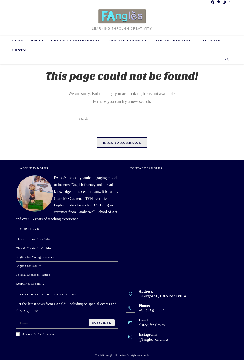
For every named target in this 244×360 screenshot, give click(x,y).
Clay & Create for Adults (33, 239)
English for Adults (28, 266)
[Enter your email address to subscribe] (67, 323)
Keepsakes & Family (30, 283)
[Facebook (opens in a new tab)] (213, 2)
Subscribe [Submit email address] (101, 322)
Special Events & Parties (33, 274)
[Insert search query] (122, 118)
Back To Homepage (122, 142)
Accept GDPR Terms (35, 334)
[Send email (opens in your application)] (229, 2)
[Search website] (227, 60)
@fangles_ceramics (154, 339)
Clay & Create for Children (34, 248)
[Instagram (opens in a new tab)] (224, 2)
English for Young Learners (35, 257)
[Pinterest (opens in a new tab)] (218, 2)
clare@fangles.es (152, 325)
